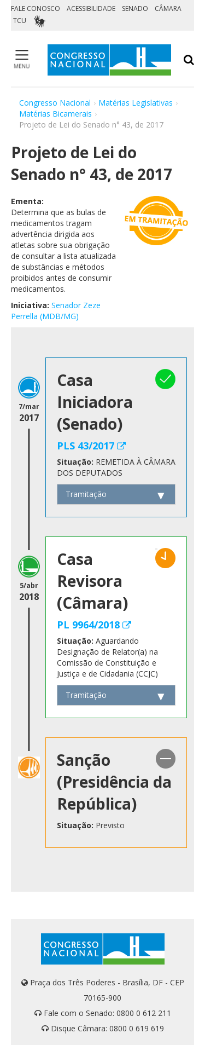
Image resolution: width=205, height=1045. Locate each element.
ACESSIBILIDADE (91, 8)
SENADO (135, 8)
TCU (19, 20)
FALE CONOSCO (35, 8)
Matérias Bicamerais (55, 113)
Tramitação (86, 494)
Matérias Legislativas (135, 102)
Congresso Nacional (55, 102)
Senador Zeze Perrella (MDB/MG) (56, 310)
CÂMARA (168, 8)
